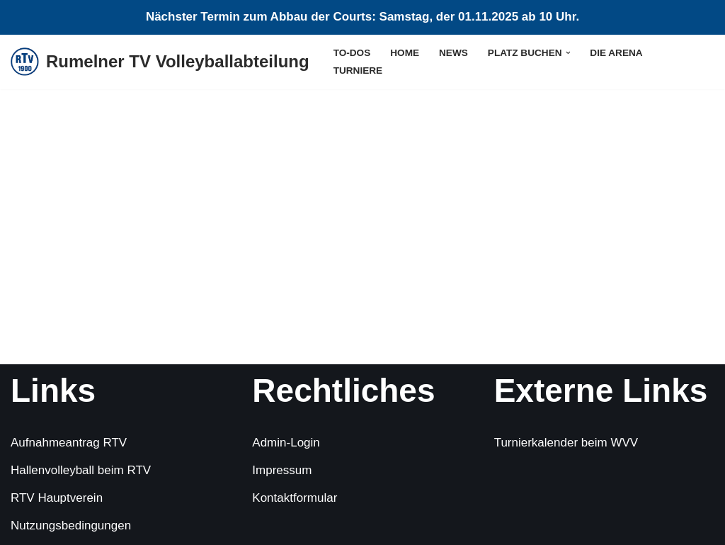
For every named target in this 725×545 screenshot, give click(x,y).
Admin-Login (285, 442)
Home (404, 52)
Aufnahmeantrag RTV (69, 442)
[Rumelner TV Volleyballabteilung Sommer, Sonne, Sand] (160, 62)
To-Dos (352, 52)
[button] (568, 52)
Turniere (357, 70)
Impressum (282, 470)
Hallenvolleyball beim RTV (81, 470)
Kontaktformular (294, 498)
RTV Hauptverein (57, 498)
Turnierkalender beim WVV (566, 442)
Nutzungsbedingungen (71, 525)
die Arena (616, 52)
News (453, 52)
